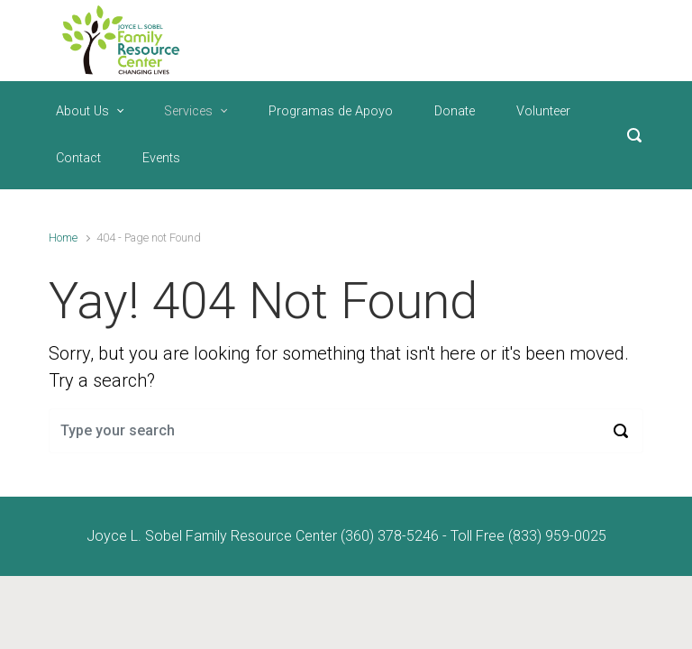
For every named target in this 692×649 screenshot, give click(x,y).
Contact (78, 158)
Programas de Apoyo (331, 111)
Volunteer (543, 111)
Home (63, 237)
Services (188, 111)
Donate (454, 111)
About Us (82, 111)
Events (161, 158)
